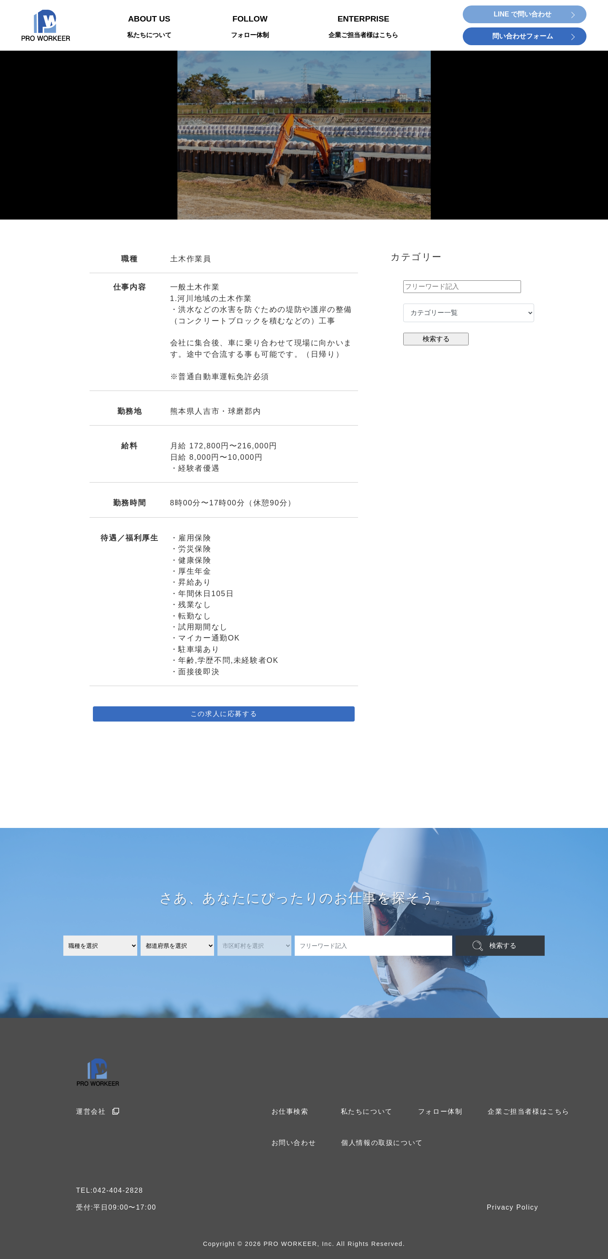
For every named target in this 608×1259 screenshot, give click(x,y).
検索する (502, 945)
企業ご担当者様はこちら (529, 1111)
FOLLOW (250, 27)
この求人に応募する (223, 713)
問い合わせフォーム (522, 36)
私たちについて (367, 1111)
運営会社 (98, 1111)
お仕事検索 (290, 1111)
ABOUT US (149, 27)
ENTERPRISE (363, 27)
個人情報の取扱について (382, 1142)
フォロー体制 (440, 1111)
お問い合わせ (293, 1142)
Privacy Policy (512, 1207)
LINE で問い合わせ (522, 14)
